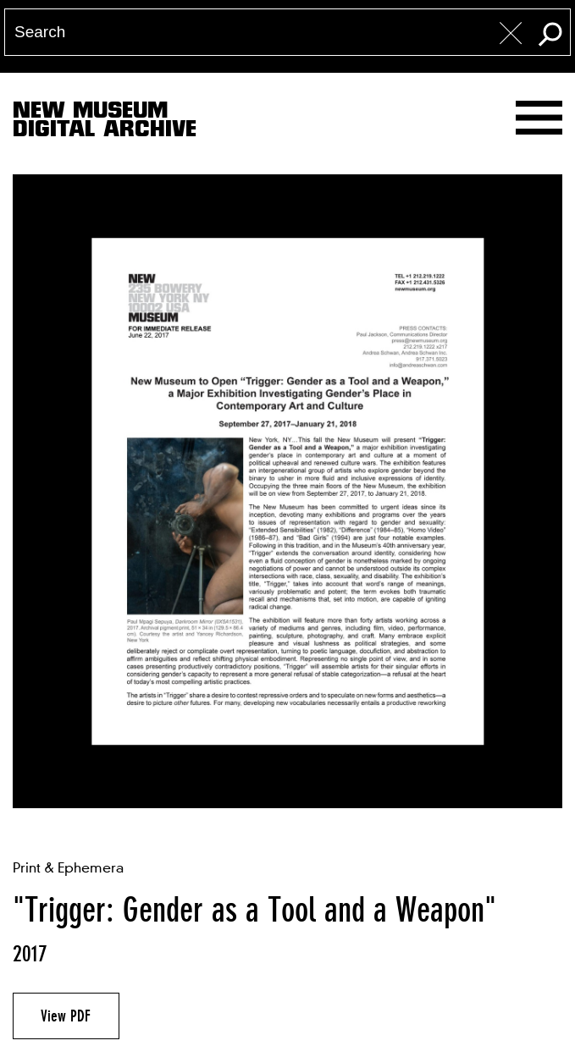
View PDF (66, 1015)
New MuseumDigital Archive (104, 123)
